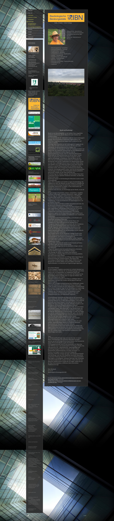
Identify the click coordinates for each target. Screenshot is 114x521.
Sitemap (39, 515)
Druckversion (32, 515)
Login (85, 515)
